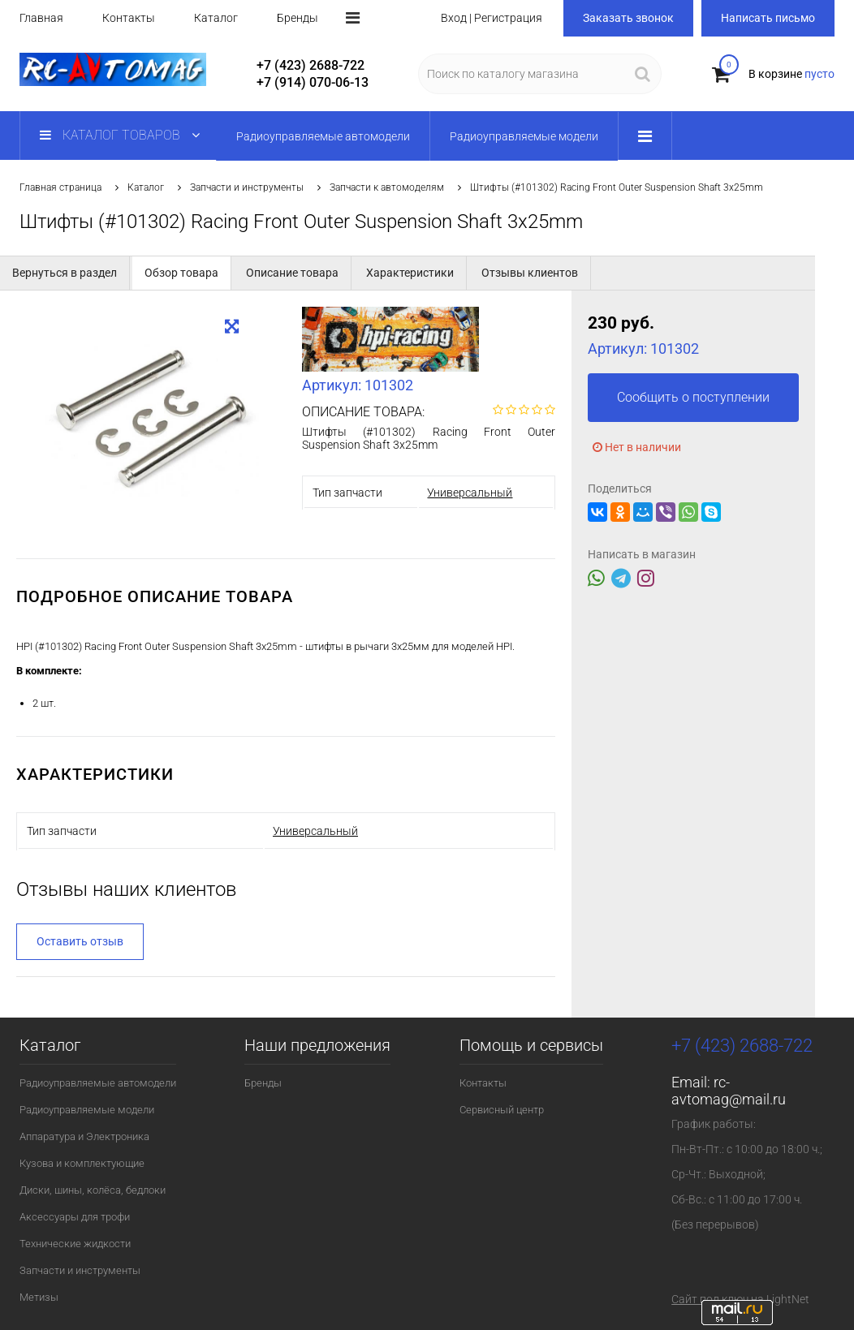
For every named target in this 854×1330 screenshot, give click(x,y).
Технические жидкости (75, 1243)
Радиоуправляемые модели (86, 1110)
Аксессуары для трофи (74, 1217)
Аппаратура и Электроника (84, 1136)
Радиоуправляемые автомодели (97, 1083)
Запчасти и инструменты (247, 187)
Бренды (297, 17)
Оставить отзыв (80, 941)
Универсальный (469, 492)
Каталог (216, 17)
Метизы (38, 1297)
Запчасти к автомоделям (387, 187)
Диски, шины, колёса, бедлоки (92, 1190)
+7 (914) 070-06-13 (313, 82)
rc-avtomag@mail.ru (728, 1091)
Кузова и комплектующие (81, 1163)
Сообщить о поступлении (693, 397)
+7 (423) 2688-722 (310, 65)
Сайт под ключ (709, 1299)
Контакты (128, 17)
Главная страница (60, 187)
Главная (41, 17)
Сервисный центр (501, 1110)
